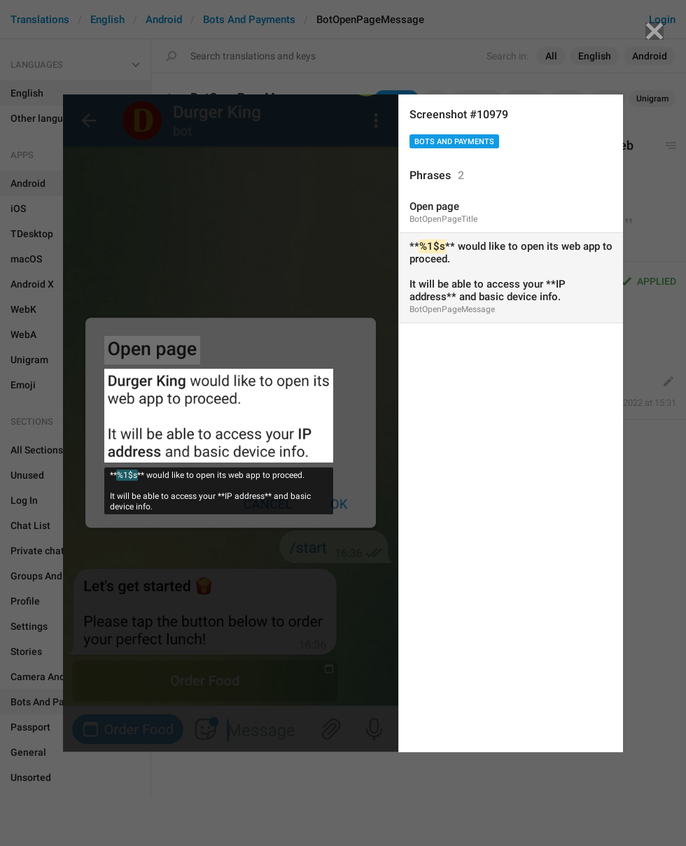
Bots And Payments (454, 141)
